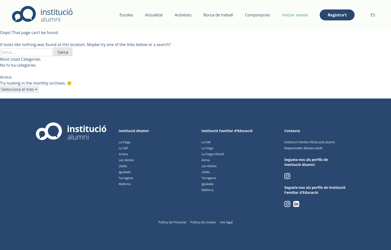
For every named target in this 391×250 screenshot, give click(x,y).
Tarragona (126, 178)
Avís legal (226, 222)
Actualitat (154, 15)
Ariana (123, 154)
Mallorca (125, 184)
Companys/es (257, 15)
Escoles (126, 15)
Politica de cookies (203, 222)
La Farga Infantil (212, 154)
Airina (205, 160)
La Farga (124, 142)
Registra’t (337, 15)
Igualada (125, 172)
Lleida (123, 166)
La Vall (123, 148)
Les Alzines (126, 160)
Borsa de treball (218, 15)
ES (373, 15)
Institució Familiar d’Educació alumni (309, 142)
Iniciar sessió (295, 15)
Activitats (183, 15)
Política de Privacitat (172, 222)
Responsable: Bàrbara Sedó (303, 148)
